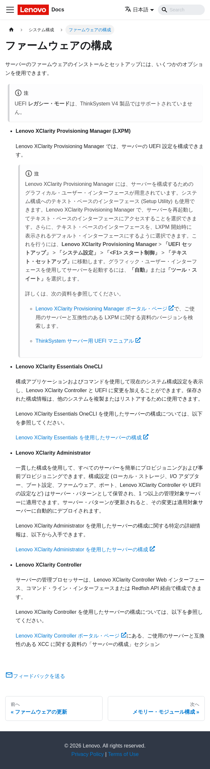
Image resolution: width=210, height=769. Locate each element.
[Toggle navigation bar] (10, 10)
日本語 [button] (136, 9)
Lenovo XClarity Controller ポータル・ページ (71, 636)
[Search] (181, 10)
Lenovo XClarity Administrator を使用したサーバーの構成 (85, 549)
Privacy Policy (87, 754)
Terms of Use (123, 754)
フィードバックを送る (35, 676)
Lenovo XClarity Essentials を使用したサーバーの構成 (82, 437)
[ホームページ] (11, 30)
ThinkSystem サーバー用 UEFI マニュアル (88, 341)
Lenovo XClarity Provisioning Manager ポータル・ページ (104, 308)
